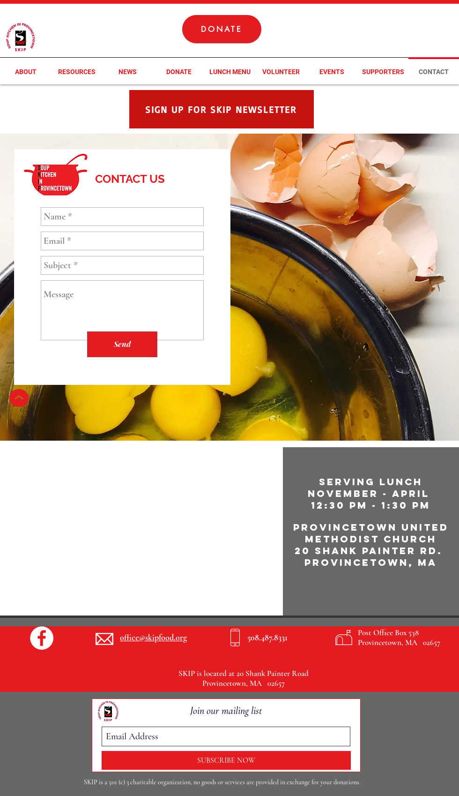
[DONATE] (221, 29)
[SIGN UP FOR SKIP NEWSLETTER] (221, 109)
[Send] (122, 344)
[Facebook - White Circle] (41, 638)
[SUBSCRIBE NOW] (226, 760)
